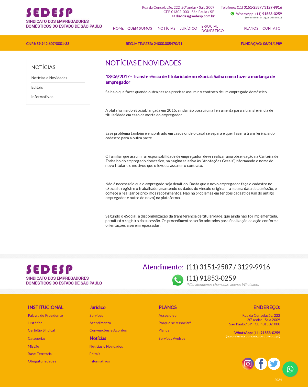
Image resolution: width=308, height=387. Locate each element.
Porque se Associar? (175, 323)
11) (267, 333)
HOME (118, 28)
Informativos (42, 96)
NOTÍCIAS (166, 28)
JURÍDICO (188, 28)
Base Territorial (40, 353)
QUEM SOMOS (139, 28)
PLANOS (251, 28)
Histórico (35, 323)
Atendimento (100, 323)
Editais (37, 87)
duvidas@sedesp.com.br (195, 16)
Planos (164, 330)
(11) (268, 14)
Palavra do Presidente (45, 315)
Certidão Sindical (41, 330)
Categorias (37, 338)
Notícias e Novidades (49, 77)
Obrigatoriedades (42, 361)
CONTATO (271, 28)
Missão (33, 346)
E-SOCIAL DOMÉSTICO (213, 28)
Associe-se (168, 315)
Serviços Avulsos (172, 338)
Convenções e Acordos (108, 330)
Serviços (96, 315)
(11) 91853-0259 (211, 278)
